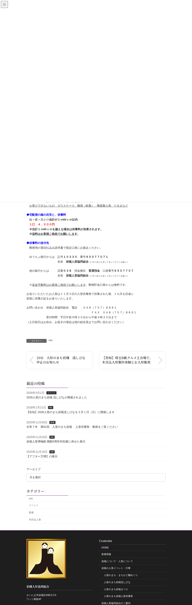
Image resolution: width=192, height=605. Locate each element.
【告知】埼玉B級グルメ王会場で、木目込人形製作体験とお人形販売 (127, 360)
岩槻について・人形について (117, 561)
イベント (51, 393)
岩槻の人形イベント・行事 (115, 568)
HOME (105, 547)
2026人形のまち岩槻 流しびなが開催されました (56, 397)
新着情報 (106, 554)
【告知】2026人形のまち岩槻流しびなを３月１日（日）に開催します (70, 412)
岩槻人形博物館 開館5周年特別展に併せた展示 (55, 441)
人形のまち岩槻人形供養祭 (118, 596)
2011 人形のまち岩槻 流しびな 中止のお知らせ (63, 360)
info (50, 340)
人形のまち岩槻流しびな (117, 582)
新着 (52, 422)
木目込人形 (35, 519)
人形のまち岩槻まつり (116, 589)
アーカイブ (33, 469)
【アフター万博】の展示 (41, 456)
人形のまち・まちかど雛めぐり (121, 575)
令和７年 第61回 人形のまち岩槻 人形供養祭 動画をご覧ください (72, 426)
